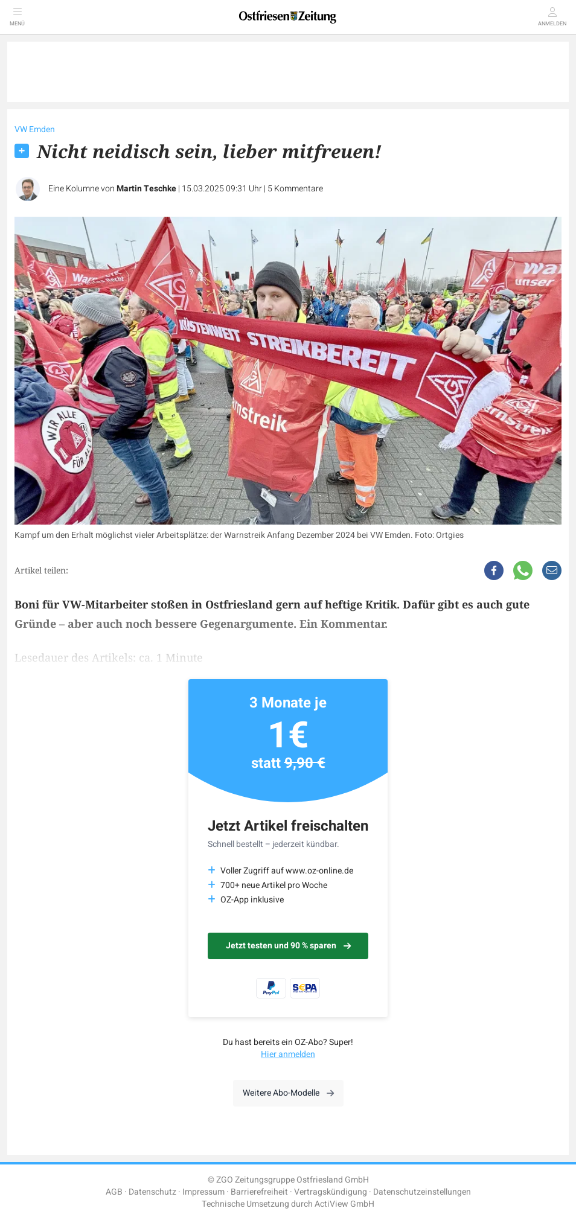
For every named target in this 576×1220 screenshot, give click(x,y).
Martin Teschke (146, 188)
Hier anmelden (288, 1054)
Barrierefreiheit (259, 1192)
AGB (114, 1192)
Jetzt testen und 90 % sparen (288, 945)
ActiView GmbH (344, 1204)
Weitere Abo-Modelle (288, 1093)
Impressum (203, 1192)
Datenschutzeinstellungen (422, 1192)
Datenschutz (152, 1192)
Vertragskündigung (330, 1192)
